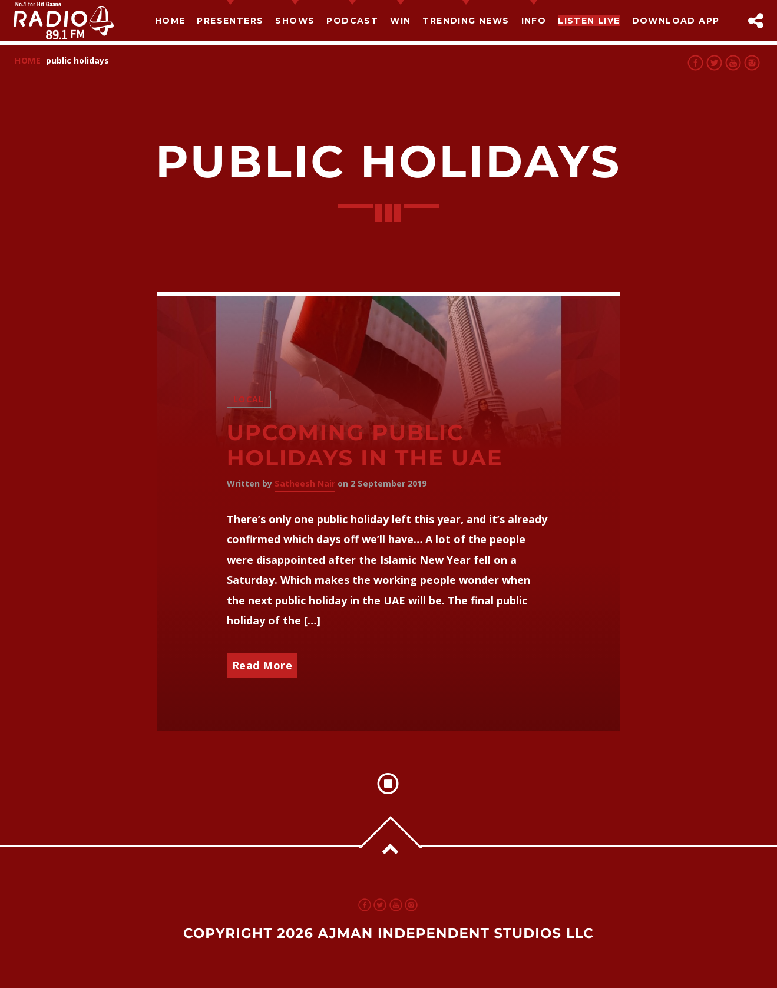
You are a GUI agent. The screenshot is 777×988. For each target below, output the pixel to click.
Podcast (352, 20)
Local (248, 399)
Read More (262, 665)
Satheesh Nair (305, 483)
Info (534, 20)
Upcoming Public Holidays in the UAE (365, 445)
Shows (295, 20)
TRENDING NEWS (465, 20)
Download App (676, 20)
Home (170, 20)
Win (400, 20)
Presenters (230, 20)
